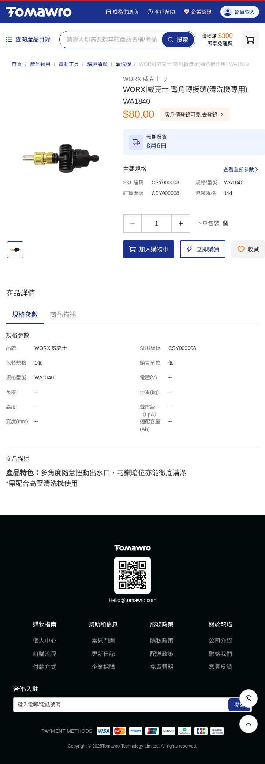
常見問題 (103, 641)
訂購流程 (44, 654)
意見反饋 (220, 667)
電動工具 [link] (69, 64)
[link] (193, 64)
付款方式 (44, 667)
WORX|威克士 (145, 79)
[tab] (25, 315)
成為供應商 (121, 12)
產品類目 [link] (40, 64)
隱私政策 (161, 641)
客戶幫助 (161, 12)
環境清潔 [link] (97, 64)
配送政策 (161, 654)
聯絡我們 (220, 654)
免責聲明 (161, 667)
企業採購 (103, 667)
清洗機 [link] (123, 64)
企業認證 (198, 12)
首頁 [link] (17, 64)
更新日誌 (103, 654)
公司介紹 (220, 641)
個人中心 (44, 641)
